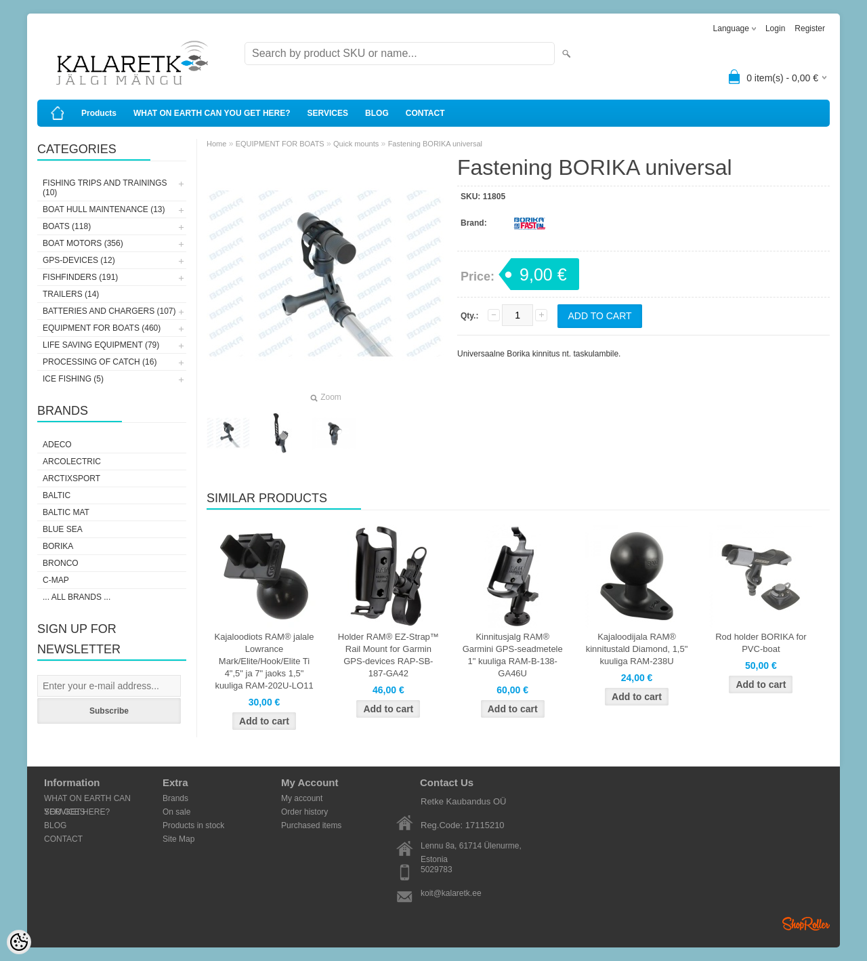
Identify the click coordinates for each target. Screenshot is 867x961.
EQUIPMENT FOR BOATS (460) (102, 328)
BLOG (377, 113)
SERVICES (328, 113)
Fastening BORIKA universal (435, 144)
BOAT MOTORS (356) (83, 243)
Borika (58, 546)
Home (216, 144)
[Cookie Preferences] (19, 942)
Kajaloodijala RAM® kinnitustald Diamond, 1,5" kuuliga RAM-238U (637, 649)
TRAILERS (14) (71, 294)
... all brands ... (76, 597)
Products (99, 113)
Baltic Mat (66, 512)
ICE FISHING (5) (73, 379)
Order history (304, 812)
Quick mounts (356, 144)
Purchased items (311, 825)
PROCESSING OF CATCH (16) (99, 362)
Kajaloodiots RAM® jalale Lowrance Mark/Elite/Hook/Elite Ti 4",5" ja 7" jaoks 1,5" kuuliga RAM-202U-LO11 (264, 661)
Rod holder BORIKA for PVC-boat (760, 643)
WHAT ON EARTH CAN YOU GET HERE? (212, 113)
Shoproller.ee (806, 924)
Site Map (178, 839)
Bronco (61, 563)
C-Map (56, 580)
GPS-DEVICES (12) (79, 260)
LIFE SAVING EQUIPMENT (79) (101, 345)
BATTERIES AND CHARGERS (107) (109, 311)
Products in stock (193, 825)
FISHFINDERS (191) (80, 277)
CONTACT (425, 113)
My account (301, 798)
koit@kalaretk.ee (451, 893)
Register (810, 28)
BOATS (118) (67, 226)
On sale (176, 812)
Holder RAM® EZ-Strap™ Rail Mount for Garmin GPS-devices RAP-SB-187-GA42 (388, 655)
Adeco (57, 444)
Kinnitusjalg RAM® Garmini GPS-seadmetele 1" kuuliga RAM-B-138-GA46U (513, 655)
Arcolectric (72, 461)
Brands (175, 798)
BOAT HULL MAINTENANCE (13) (104, 209)
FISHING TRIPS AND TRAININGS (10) (105, 187)
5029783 (436, 869)
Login (775, 28)
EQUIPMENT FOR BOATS (280, 144)
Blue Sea (63, 529)
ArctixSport (71, 478)
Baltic (56, 495)
